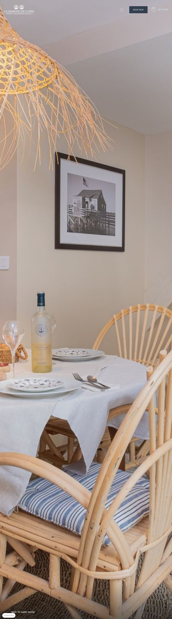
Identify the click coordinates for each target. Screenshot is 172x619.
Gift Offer (163, 10)
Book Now (138, 10)
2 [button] (88, 612)
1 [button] (84, 612)
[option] (86, 309)
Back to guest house (23, 612)
